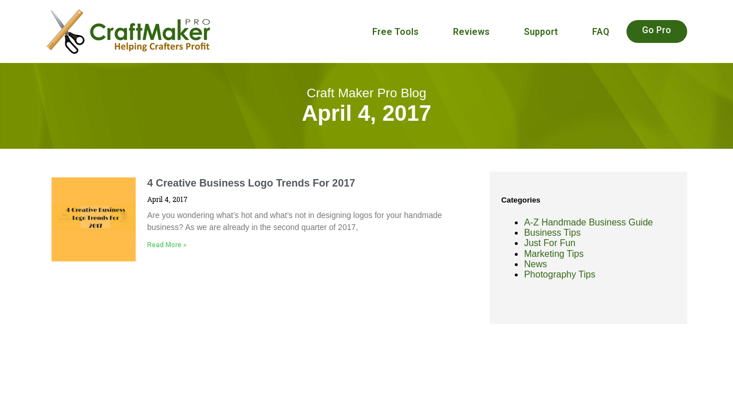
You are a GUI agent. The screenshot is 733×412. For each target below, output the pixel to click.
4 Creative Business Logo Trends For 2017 (251, 183)
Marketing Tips (554, 254)
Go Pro (656, 30)
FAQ (600, 31)
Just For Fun (550, 243)
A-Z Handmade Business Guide (588, 222)
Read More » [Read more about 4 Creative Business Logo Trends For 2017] (167, 245)
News (535, 264)
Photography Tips (560, 274)
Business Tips (552, 232)
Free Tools (395, 31)
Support (541, 31)
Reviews (471, 31)
